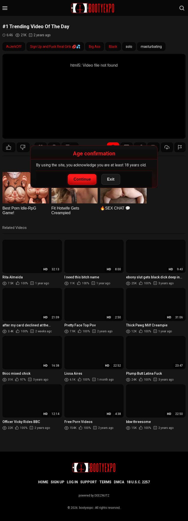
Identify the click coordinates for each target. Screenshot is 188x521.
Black (113, 47)
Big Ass (94, 47)
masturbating (151, 47)
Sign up (57, 482)
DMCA (119, 482)
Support (88, 482)
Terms (105, 482)
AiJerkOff (14, 47)
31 (8, 147)
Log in (72, 482)
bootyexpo (86, 507)
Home (43, 482)
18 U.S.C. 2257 (138, 482)
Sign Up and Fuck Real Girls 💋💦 (55, 47)
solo (129, 47)
